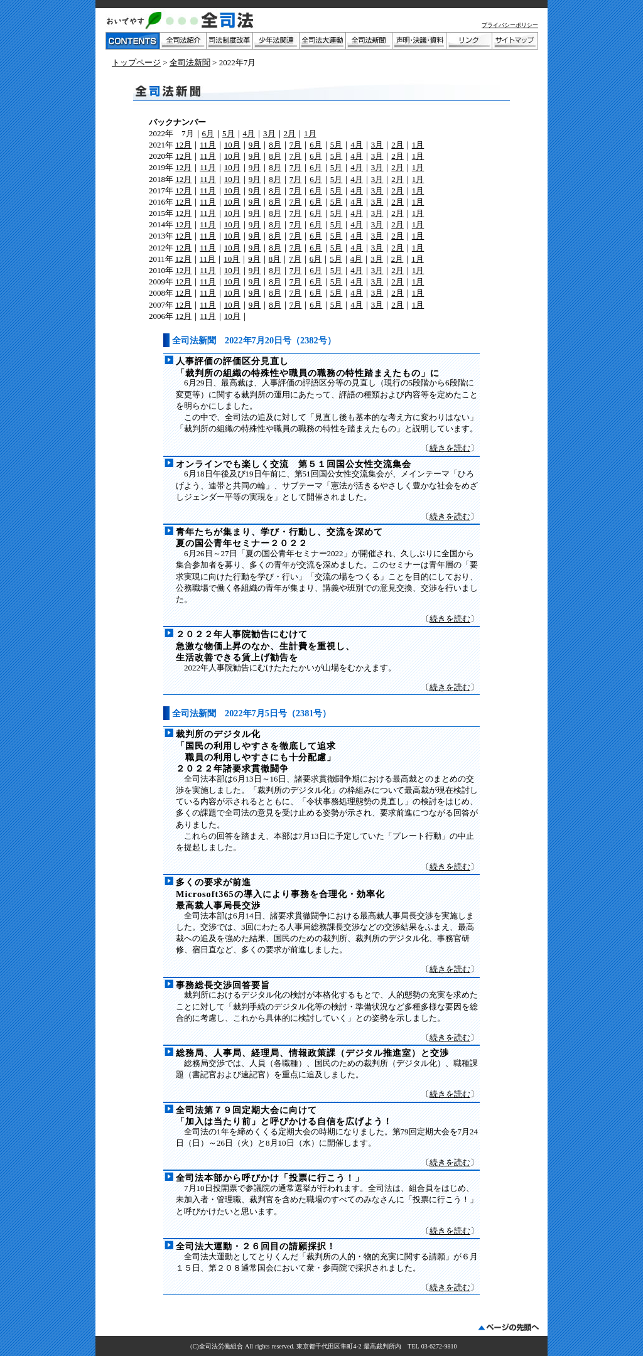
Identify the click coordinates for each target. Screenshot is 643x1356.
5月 (228, 133)
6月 (208, 133)
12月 (183, 144)
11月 (208, 144)
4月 (249, 133)
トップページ (136, 62)
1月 (310, 133)
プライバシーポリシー (510, 25)
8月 (275, 144)
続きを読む (450, 448)
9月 (255, 144)
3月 (269, 133)
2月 (290, 133)
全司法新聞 (190, 62)
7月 (295, 144)
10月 (232, 144)
